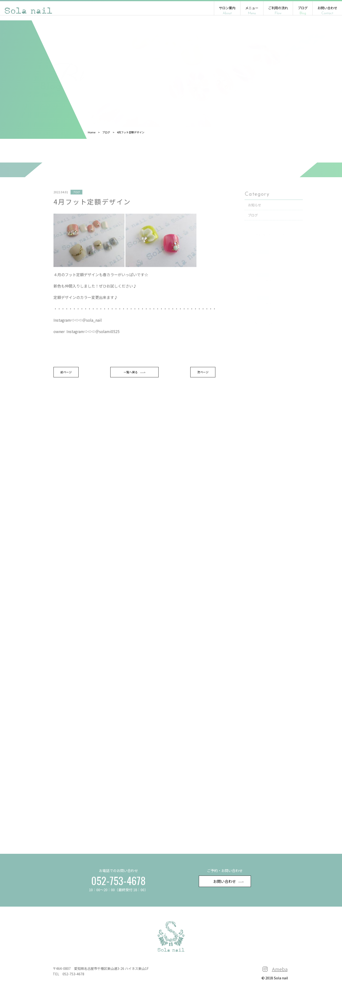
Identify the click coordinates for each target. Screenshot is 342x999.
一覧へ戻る (136, 400)
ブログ (303, 10)
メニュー (251, 10)
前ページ (70, 400)
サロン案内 (227, 10)
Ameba (280, 970)
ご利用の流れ (278, 10)
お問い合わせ (327, 10)
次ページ (201, 400)
